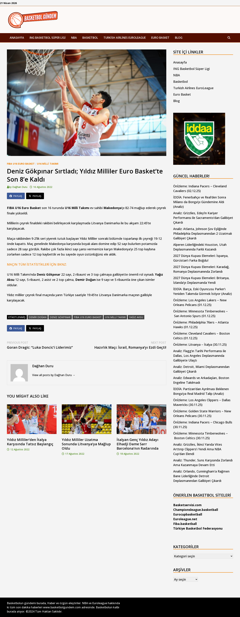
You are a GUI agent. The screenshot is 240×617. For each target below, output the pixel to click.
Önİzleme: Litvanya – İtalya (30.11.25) (200, 344)
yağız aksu (136, 317)
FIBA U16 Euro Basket (21, 163)
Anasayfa (17, 38)
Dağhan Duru (19, 187)
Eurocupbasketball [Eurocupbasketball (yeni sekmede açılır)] (187, 514)
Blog (178, 38)
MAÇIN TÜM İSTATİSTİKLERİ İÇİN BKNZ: (37, 264)
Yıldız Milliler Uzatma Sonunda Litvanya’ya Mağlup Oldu (86, 444)
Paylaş (16, 196)
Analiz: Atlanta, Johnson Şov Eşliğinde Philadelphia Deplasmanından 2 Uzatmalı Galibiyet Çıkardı (202, 233)
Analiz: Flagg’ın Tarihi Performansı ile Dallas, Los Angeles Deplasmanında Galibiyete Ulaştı (199, 355)
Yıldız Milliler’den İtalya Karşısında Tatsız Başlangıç (30, 441)
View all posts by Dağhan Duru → (53, 375)
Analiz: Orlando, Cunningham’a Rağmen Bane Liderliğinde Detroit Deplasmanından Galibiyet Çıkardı (201, 476)
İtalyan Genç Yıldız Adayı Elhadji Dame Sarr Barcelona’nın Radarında (138, 444)
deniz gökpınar (60, 317)
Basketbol (90, 38)
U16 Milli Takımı (47, 163)
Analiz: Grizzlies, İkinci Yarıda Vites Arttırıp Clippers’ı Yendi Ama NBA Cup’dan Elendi (197, 449)
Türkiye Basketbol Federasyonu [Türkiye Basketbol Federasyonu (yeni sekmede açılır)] (198, 528)
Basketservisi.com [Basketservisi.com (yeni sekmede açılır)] (187, 505)
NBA (74, 38)
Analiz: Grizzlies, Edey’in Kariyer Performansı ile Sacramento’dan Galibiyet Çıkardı (203, 217)
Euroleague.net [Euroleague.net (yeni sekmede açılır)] (185, 519)
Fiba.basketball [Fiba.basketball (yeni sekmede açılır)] (185, 524)
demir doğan (37, 317)
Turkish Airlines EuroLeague (124, 38)
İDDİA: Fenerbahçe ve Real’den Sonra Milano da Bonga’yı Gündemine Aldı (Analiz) (199, 202)
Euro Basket (160, 38)
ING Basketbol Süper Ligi (48, 38)
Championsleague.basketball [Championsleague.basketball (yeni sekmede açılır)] (195, 510)
